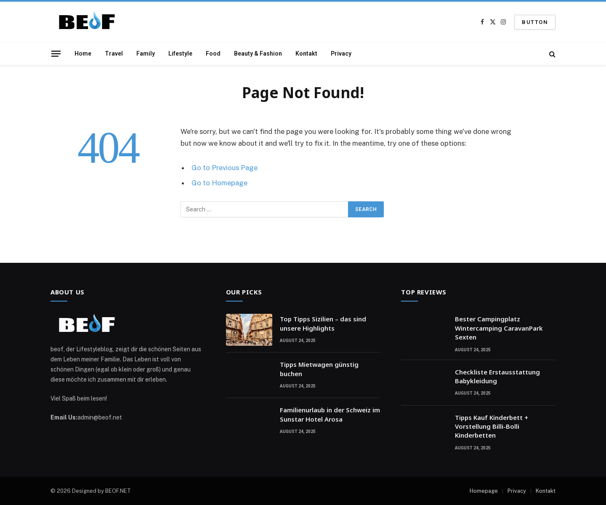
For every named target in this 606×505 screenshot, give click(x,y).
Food (213, 53)
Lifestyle (180, 53)
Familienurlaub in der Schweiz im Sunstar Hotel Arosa (330, 414)
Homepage (484, 491)
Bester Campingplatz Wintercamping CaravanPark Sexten (499, 328)
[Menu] (56, 53)
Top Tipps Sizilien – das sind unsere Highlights (323, 323)
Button (535, 22)
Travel (114, 53)
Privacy (341, 53)
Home (82, 53)
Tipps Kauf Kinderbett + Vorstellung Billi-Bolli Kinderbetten (491, 426)
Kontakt (306, 53)
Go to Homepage (219, 183)
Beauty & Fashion (258, 53)
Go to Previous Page (224, 167)
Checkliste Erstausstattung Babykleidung (497, 376)
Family (145, 53)
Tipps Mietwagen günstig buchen (319, 368)
